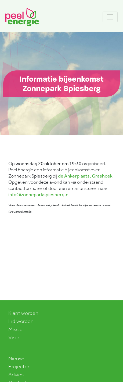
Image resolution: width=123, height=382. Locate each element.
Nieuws (16, 358)
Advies (16, 374)
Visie (13, 337)
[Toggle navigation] (110, 17)
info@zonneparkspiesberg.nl (39, 194)
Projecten (19, 366)
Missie (15, 329)
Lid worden (21, 321)
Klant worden (23, 313)
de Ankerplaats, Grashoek (85, 176)
